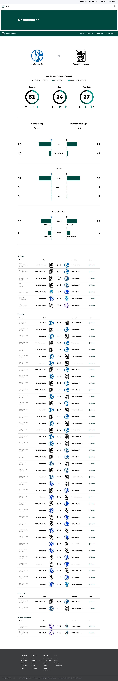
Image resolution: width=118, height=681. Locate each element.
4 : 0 (59, 626)
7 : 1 (59, 577)
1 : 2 (59, 278)
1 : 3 (59, 633)
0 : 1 (59, 450)
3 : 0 (59, 343)
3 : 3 (59, 383)
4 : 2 (59, 299)
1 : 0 (59, 265)
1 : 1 (59, 330)
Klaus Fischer (47, 236)
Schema (92, 265)
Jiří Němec (47, 225)
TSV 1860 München (40, 265)
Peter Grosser (71, 236)
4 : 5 (59, 390)
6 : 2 (59, 443)
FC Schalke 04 (75, 265)
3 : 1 (59, 457)
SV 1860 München (77, 626)
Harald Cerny (71, 225)
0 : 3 (59, 272)
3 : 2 (59, 292)
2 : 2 (59, 376)
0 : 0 (59, 323)
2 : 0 (59, 305)
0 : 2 (59, 504)
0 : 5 (59, 285)
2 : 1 (59, 417)
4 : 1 (59, 423)
